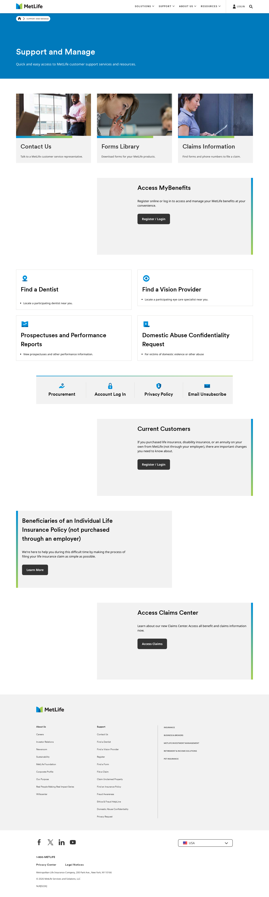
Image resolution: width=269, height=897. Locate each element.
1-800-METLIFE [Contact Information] (45, 857)
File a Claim (103, 772)
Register (101, 757)
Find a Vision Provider (108, 749)
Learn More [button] (35, 570)
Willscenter (41, 794)
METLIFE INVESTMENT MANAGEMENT (181, 743)
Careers (40, 735)
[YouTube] (73, 842)
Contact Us (102, 735)
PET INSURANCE (171, 759)
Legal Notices (74, 865)
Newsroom (41, 749)
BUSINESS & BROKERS (173, 735)
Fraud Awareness (105, 794)
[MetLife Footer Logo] (50, 711)
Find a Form (103, 764)
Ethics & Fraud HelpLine (109, 802)
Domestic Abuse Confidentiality (112, 809)
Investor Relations (45, 742)
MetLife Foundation (46, 764)
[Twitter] (50, 842)
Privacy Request (104, 817)
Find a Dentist (104, 742)
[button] (145, 6)
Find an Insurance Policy (109, 787)
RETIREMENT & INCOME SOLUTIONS (180, 751)
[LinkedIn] (62, 842)
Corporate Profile (44, 772)
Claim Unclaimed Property (110, 779)
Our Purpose (42, 779)
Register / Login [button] (154, 219)
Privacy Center (46, 865)
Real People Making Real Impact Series (55, 787)
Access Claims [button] (152, 644)
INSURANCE (169, 728)
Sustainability (43, 757)
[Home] (19, 19)
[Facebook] (39, 842)
